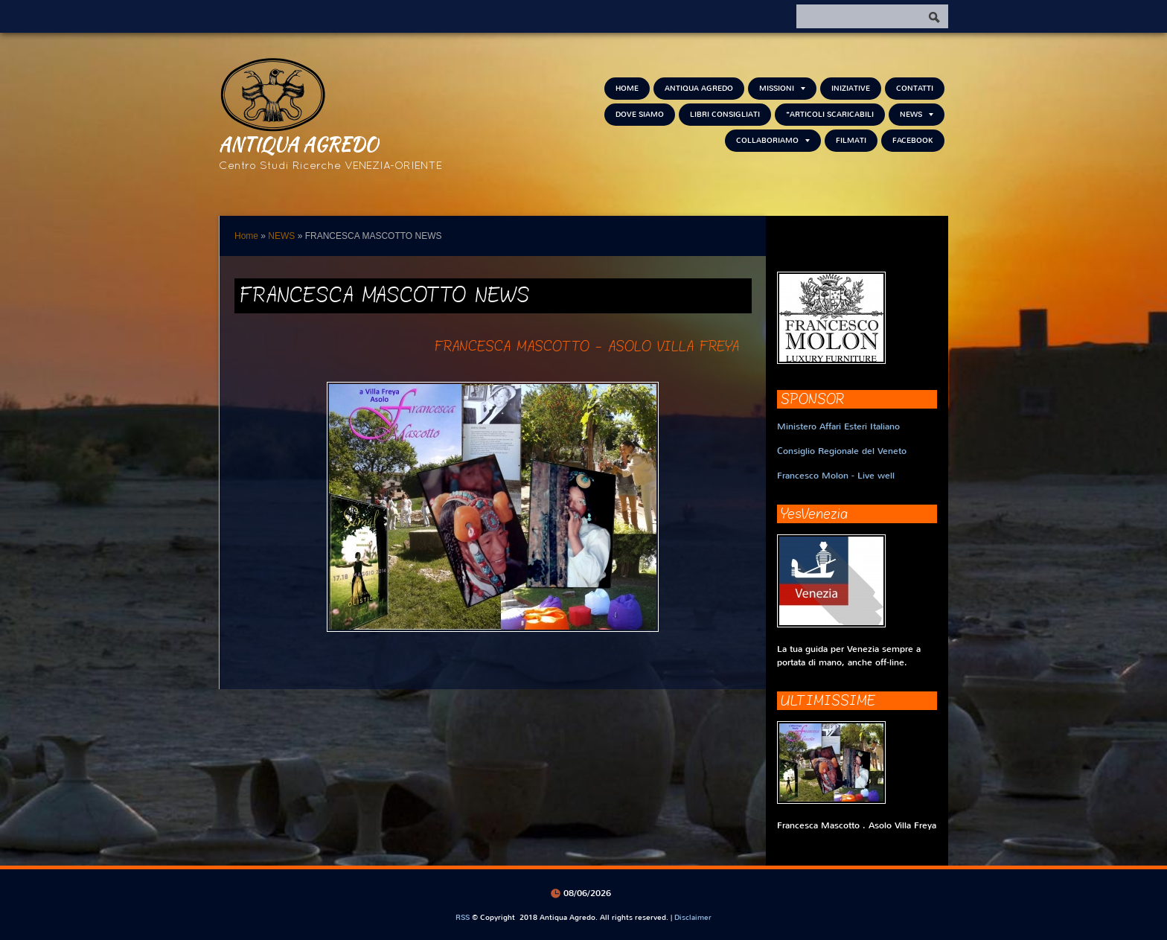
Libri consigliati (725, 114)
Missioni (782, 88)
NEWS (916, 114)
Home (627, 88)
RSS (462, 917)
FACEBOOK (912, 140)
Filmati (851, 140)
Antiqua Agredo (298, 143)
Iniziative (850, 88)
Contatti (914, 88)
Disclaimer (693, 917)
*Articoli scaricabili (830, 114)
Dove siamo (640, 114)
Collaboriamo (773, 140)
